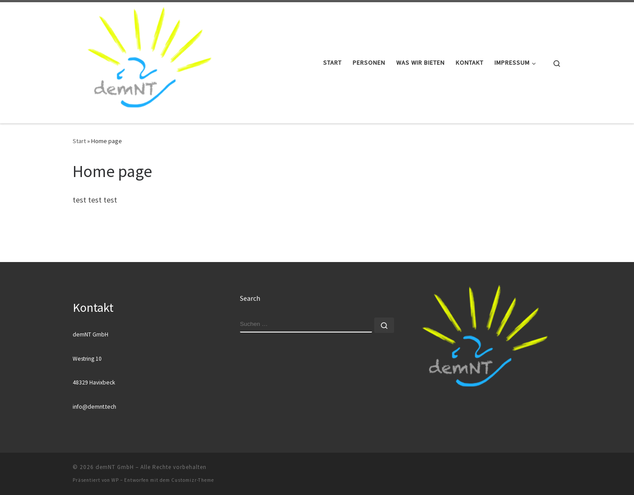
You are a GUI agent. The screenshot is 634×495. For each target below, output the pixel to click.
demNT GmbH (115, 467)
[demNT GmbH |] (149, 61)
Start (79, 141)
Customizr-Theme (192, 480)
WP (115, 480)
